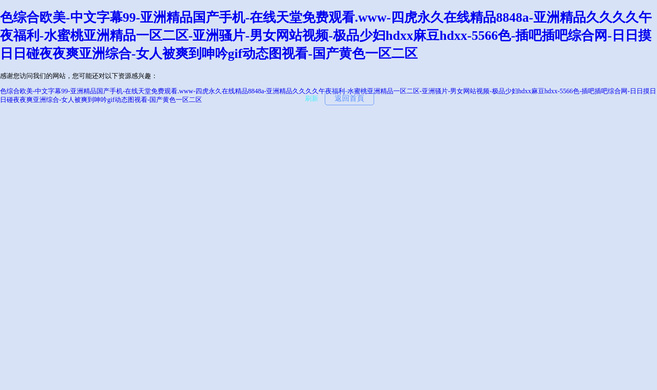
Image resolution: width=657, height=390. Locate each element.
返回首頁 (349, 98)
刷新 (311, 98)
